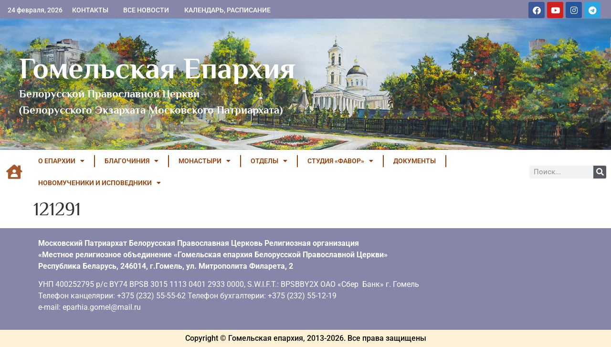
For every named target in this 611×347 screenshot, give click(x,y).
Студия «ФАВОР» (340, 161)
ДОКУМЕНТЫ (414, 161)
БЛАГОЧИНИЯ (131, 161)
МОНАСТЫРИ (205, 161)
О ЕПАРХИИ (61, 161)
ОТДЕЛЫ (269, 161)
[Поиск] (599, 172)
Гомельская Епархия (157, 68)
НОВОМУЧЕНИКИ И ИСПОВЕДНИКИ (99, 183)
